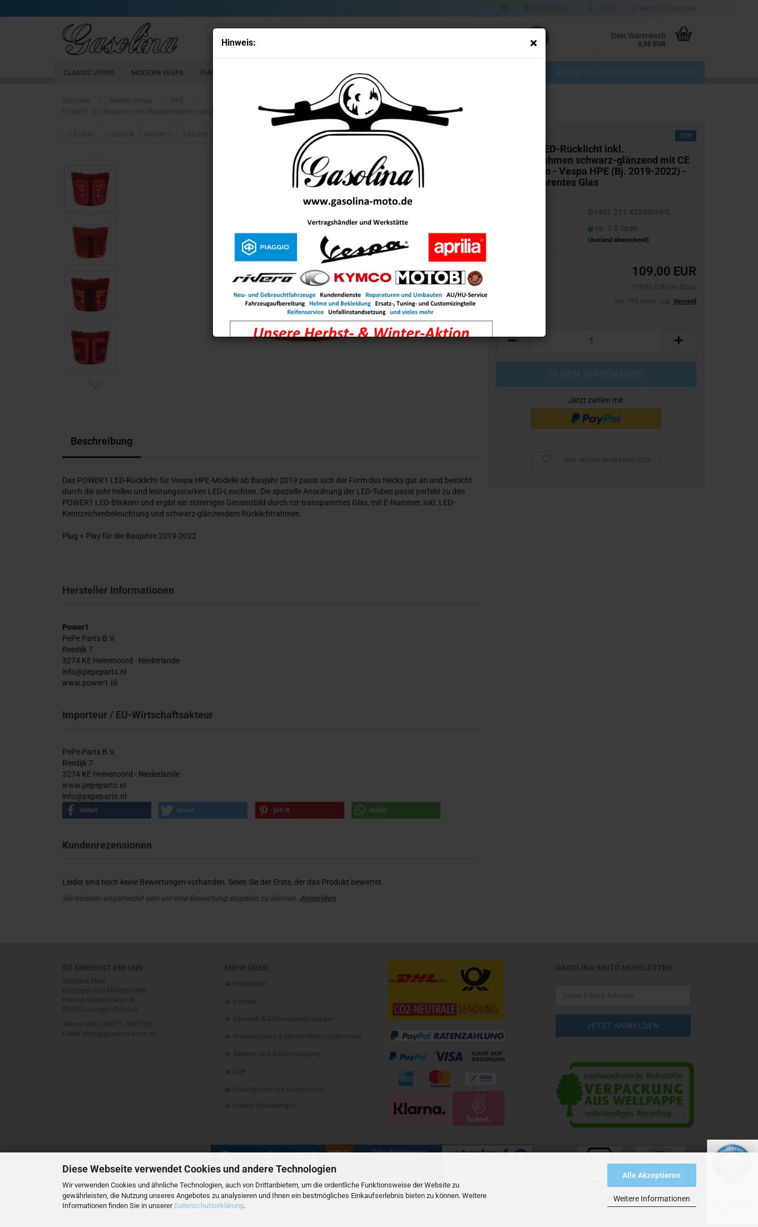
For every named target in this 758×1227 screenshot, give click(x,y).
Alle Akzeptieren (651, 1175)
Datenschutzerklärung (209, 1205)
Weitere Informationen (651, 1198)
